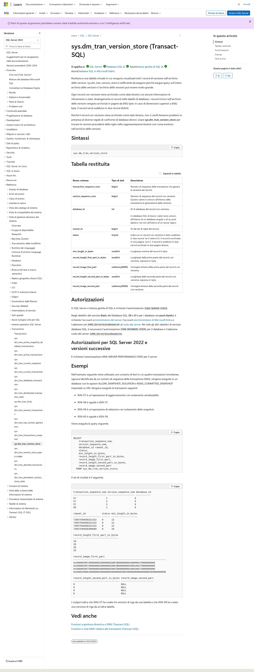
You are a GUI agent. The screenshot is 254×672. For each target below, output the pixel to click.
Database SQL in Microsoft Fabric (96, 71)
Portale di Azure (216, 13)
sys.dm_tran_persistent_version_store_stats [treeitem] (28, 477)
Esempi (218, 54)
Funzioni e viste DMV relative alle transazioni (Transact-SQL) (105, 628)
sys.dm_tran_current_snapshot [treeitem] (27, 361)
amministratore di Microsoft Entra (153, 320)
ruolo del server (132, 324)
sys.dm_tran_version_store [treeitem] (27, 443)
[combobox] (22, 40)
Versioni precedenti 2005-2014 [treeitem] (21, 65)
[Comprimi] (39, 33)
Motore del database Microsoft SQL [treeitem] (24, 81)
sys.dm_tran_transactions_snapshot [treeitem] (28, 435)
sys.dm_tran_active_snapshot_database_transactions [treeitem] (28, 342)
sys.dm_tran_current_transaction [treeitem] (28, 369)
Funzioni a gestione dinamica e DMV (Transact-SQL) (100, 624)
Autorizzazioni (222, 50)
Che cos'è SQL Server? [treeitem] (20, 74)
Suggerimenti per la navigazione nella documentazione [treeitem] (22, 58)
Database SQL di (115, 66)
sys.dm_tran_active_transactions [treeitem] (28, 352)
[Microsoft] (6, 4)
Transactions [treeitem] (20, 333)
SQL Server (93, 35)
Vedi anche (220, 58)
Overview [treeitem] (16, 225)
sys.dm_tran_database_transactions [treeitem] (28, 380)
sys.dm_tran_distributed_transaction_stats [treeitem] (28, 392)
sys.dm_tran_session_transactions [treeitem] (28, 409)
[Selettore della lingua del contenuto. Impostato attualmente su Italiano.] (11, 666)
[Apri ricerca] (239, 4)
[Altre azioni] (180, 35)
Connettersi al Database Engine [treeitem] (24, 87)
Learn (74, 35)
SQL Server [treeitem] (12, 52)
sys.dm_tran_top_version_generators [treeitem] (28, 422)
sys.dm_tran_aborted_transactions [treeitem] (28, 464)
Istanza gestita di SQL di (149, 66)
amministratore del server (107, 320)
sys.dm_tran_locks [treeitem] (23, 401)
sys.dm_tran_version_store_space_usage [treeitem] (28, 452)
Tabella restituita (223, 45)
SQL (82, 35)
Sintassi (219, 41)
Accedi (246, 4)
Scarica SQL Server (238, 13)
